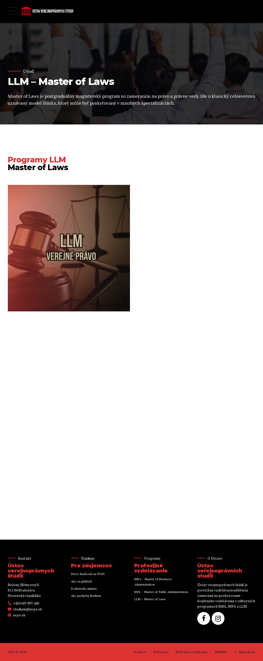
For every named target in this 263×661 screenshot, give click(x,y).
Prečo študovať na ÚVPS (88, 574)
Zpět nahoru (246, 652)
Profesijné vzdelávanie (192, 652)
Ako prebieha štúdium (86, 596)
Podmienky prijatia (84, 588)
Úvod (28, 71)
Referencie (161, 652)
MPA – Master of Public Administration (161, 592)
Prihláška (221, 652)
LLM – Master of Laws (150, 599)
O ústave (140, 652)
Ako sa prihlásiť (81, 581)
